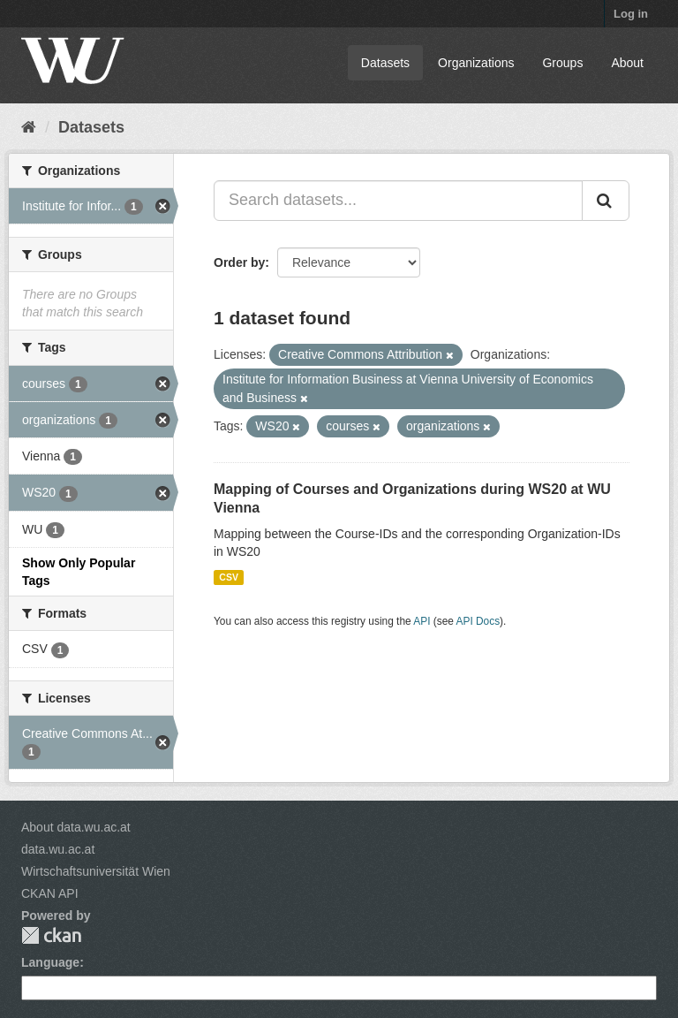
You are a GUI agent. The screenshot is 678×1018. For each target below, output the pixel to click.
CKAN (51, 935)
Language (50, 962)
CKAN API (50, 893)
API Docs (478, 621)
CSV (228, 577)
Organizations (476, 63)
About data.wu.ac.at (76, 827)
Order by (239, 262)
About (627, 63)
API (421, 621)
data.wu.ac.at (57, 849)
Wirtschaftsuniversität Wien (95, 871)
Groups (562, 63)
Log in (631, 13)
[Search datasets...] (398, 200)
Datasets (385, 63)
